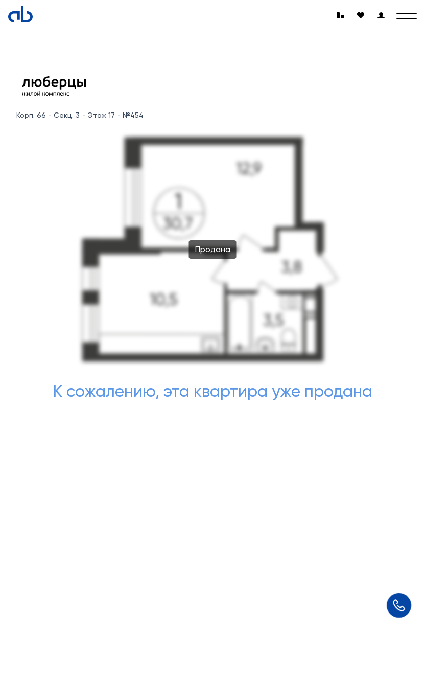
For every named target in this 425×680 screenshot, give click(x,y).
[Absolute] (20, 14)
